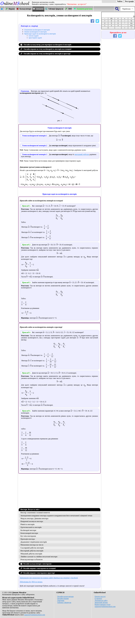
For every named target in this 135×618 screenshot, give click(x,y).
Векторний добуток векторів (31, 551)
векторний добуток (82, 154)
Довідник (60, 600)
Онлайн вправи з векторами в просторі (37, 573)
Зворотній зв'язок (101, 602)
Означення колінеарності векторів (37, 30)
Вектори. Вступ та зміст (30, 509)
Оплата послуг (100, 596)
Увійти (119, 1)
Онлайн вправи (63, 598)
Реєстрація (129, 1)
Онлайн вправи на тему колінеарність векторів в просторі (45, 54)
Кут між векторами (28, 536)
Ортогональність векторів (30, 527)
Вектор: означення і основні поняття (35, 513)
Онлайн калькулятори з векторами (35, 564)
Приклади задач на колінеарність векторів (40, 34)
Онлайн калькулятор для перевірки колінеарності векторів (45, 45)
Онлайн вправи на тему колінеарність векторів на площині (45, 49)
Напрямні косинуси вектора (31, 521)
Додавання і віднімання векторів (33, 542)
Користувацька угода (102, 604)
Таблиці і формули (64, 602)
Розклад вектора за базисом (31, 559)
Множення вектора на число (31, 545)
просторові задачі (35, 38)
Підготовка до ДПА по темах (31, 582)
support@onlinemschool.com (34, 615)
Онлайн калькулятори (65, 596)
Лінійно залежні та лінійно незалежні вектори (38, 557)
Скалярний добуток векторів (32, 548)
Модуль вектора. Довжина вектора (34, 518)
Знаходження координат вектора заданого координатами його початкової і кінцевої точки (56, 516)
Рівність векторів (27, 524)
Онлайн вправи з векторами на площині (38, 568)
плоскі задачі (34, 36)
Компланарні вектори (29, 533)
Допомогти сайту (101, 600)
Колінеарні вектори (28, 530)
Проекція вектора (27, 539)
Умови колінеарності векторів (35, 32)
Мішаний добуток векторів (31, 554)
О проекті (98, 598)
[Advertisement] (9, 45)
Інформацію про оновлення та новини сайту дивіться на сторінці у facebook (49, 578)
